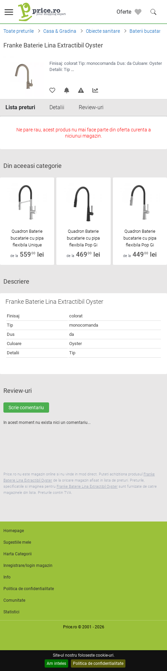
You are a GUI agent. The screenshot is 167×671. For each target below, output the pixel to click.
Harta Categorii (17, 554)
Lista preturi (20, 107)
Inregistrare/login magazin (27, 565)
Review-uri (91, 107)
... (72, 69)
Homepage (13, 530)
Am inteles (56, 663)
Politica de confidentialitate (98, 663)
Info (7, 577)
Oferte (124, 12)
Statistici (11, 612)
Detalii (56, 107)
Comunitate (14, 600)
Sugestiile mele (17, 542)
